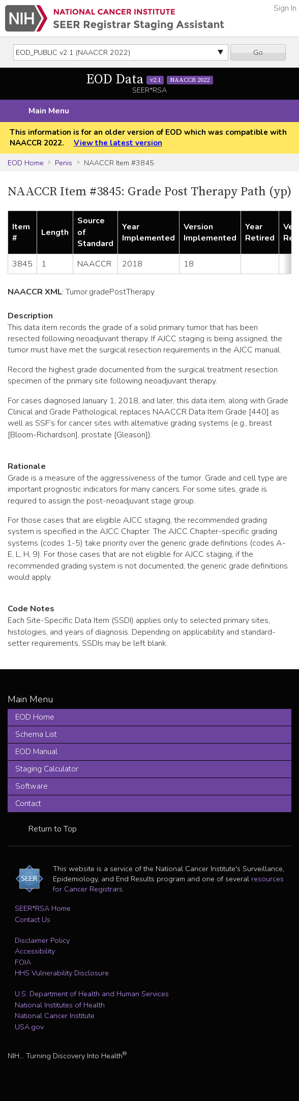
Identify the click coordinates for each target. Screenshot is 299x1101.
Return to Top (52, 829)
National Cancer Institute (55, 1015)
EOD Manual (36, 752)
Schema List (36, 734)
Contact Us (32, 919)
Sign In (285, 8)
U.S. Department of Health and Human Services (92, 994)
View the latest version (118, 143)
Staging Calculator (46, 769)
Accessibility (35, 951)
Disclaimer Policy (42, 940)
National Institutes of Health (60, 1005)
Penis (63, 163)
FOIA (23, 962)
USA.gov (29, 1027)
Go (258, 52)
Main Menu (48, 110)
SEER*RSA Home (43, 908)
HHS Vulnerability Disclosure (62, 973)
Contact (28, 803)
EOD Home (26, 163)
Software (31, 786)
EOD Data (149, 79)
